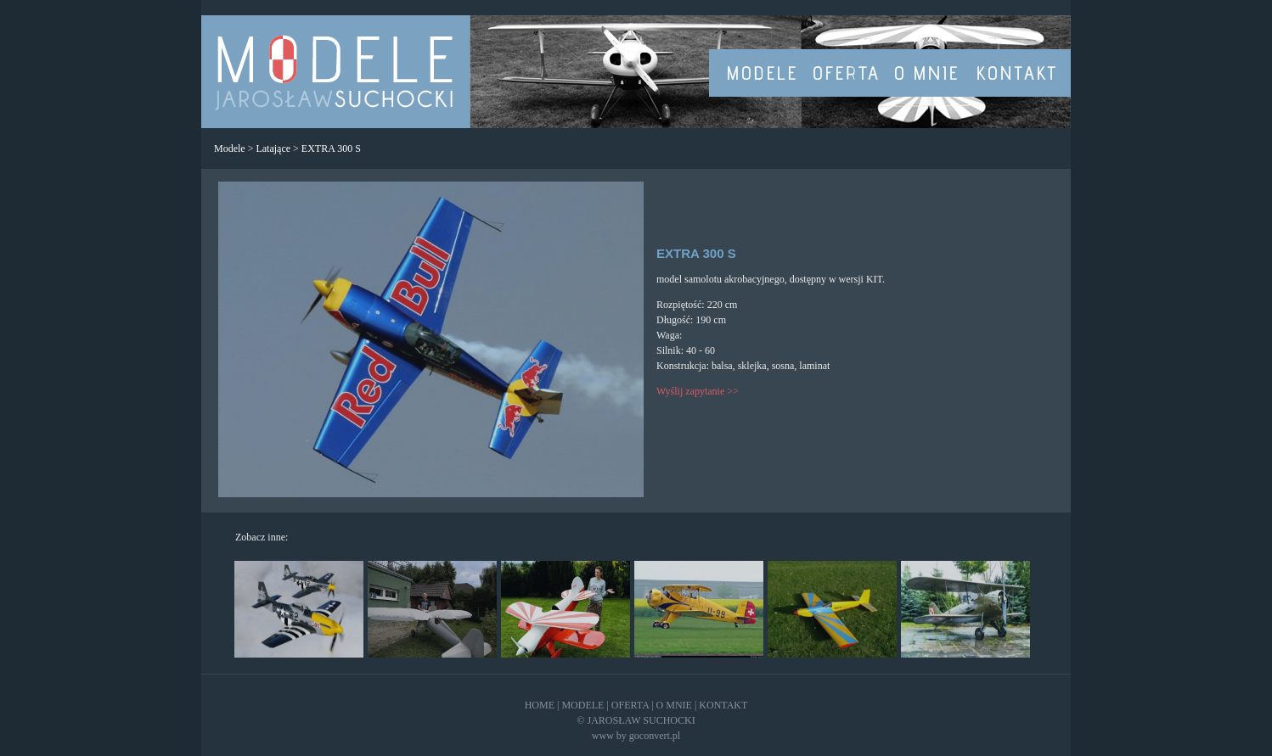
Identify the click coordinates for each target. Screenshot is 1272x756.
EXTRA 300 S (331, 148)
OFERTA (630, 705)
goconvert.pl (654, 736)
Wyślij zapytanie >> (697, 391)
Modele (229, 148)
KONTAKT (723, 705)
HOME (539, 705)
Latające (273, 148)
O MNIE (674, 705)
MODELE (582, 705)
